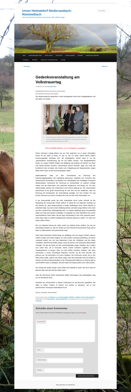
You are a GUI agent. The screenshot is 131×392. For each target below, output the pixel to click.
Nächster (105, 66)
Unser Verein (49, 55)
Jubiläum (78, 297)
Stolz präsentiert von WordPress (65, 385)
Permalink (38, 301)
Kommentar (41, 321)
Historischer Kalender (92, 55)
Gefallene (72, 297)
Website (39, 370)
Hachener (52, 297)
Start (24, 55)
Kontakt (63, 60)
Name (39, 350)
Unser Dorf (59, 55)
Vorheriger (26, 66)
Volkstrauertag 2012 (61, 299)
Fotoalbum (26, 60)
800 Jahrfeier (51, 299)
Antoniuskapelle (63, 297)
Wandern (34, 60)
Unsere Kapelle (70, 55)
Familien (80, 55)
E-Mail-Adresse (41, 360)
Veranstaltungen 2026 (35, 55)
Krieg (82, 297)
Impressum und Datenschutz (49, 60)
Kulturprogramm (90, 297)
